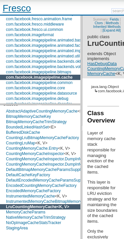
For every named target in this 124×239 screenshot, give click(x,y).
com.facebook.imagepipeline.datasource (41, 93)
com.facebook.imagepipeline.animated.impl (44, 50)
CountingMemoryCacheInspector (35, 153)
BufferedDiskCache (23, 132)
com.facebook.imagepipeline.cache (39, 77)
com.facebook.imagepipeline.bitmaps (38, 72)
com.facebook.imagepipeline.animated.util (43, 56)
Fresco (17, 8)
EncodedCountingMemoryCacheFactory (41, 185)
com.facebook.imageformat (30, 35)
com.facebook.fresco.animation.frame (39, 19)
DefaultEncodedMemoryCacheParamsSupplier (47, 180)
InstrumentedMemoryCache (30, 196)
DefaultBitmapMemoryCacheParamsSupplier (45, 169)
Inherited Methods (107, 27)
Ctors (99, 23)
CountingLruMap (20, 143)
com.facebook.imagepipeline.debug (37, 98)
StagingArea (17, 228)
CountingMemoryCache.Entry (32, 148)
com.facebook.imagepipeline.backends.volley (46, 66)
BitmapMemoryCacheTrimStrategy (36, 122)
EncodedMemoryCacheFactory (33, 191)
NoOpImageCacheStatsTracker (33, 222)
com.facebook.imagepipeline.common (39, 82)
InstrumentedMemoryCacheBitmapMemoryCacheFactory (56, 201)
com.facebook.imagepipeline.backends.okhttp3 (47, 61)
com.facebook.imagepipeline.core (35, 88)
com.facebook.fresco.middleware (35, 24)
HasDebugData (102, 63)
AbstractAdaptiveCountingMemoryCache (42, 111)
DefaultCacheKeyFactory (28, 175)
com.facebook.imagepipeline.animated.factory (46, 45)
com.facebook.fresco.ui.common (34, 29)
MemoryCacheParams (25, 212)
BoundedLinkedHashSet (27, 127)
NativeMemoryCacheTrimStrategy (35, 217)
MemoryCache (101, 73)
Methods (112, 23)
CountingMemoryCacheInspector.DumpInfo (44, 159)
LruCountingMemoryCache (31, 206)
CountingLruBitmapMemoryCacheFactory (42, 137)
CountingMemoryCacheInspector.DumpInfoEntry (48, 164)
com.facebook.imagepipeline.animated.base (44, 40)
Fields (114, 19)
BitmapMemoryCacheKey (28, 116)
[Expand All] (112, 30)
